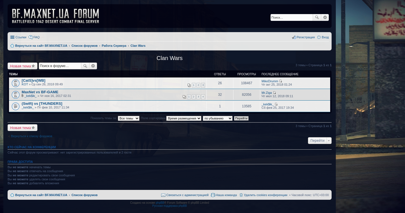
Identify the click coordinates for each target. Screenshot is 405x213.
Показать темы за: (115, 118)
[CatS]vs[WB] (33, 80)
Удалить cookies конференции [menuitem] (265, 195)
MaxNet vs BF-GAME (40, 92)
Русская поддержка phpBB (169, 205)
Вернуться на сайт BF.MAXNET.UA (41, 195)
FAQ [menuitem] (36, 37)
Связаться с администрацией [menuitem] (187, 195)
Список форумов (84, 195)
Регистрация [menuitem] (306, 37)
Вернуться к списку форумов (31, 136)
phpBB (160, 202)
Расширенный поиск (325, 17)
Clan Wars (170, 58)
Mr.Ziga (267, 92)
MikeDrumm (270, 81)
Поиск (317, 17)
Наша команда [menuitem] (226, 195)
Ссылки (20, 37)
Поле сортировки (171, 118)
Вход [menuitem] (325, 37)
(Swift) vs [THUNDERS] (42, 103)
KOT (25, 84)
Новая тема (20, 65)
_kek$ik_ (30, 95)
